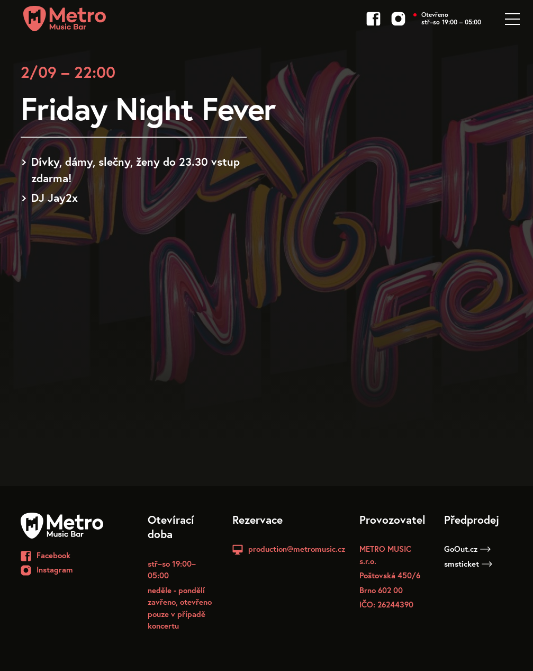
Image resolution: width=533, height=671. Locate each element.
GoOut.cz (467, 548)
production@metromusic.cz (296, 548)
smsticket (468, 563)
